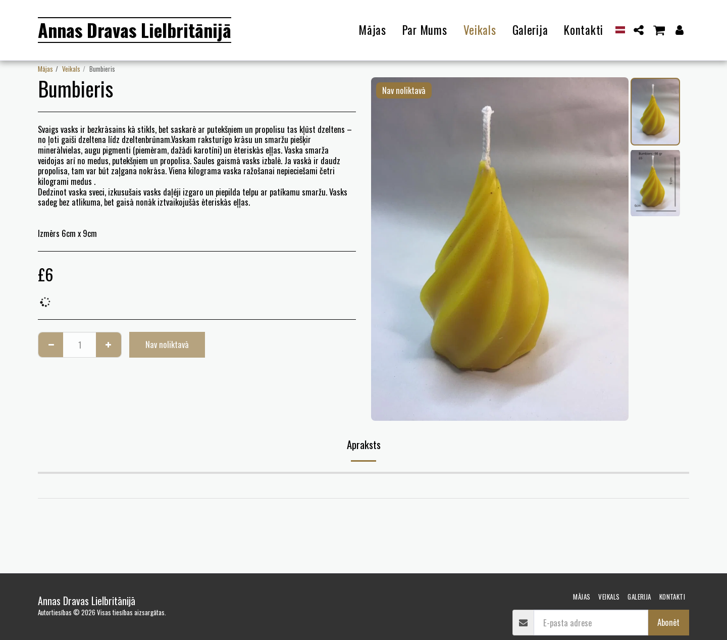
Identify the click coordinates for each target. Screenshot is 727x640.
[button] (639, 30)
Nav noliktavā (167, 344)
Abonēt (668, 622)
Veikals (71, 69)
